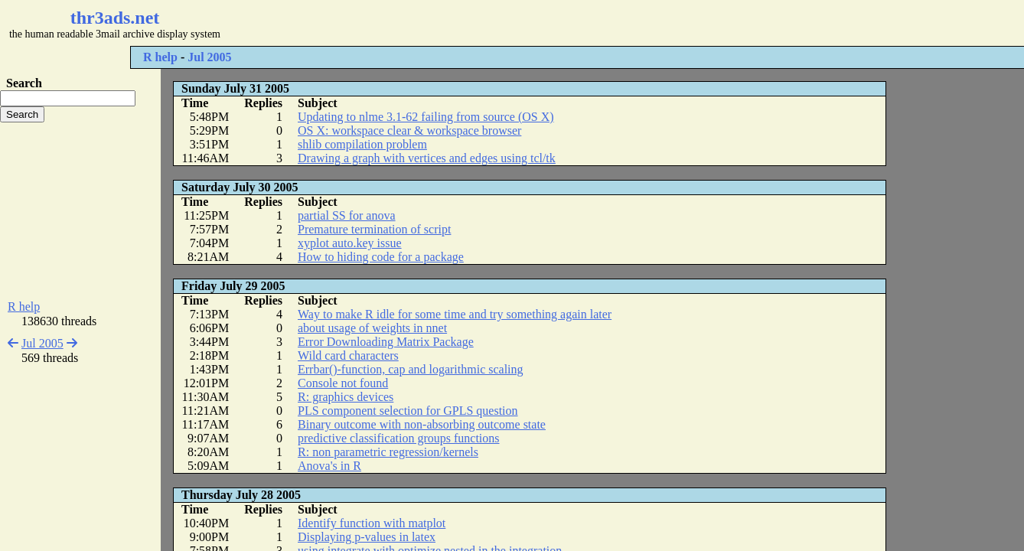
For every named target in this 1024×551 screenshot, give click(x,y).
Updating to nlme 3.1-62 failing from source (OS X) (426, 116)
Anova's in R (329, 465)
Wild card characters (348, 355)
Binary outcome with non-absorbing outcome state (422, 424)
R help (160, 57)
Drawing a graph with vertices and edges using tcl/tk (427, 158)
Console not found (343, 383)
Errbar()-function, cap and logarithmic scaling (410, 369)
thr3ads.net (115, 18)
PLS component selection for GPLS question (408, 410)
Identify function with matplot (371, 523)
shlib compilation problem (362, 144)
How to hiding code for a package (381, 256)
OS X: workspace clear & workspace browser (409, 130)
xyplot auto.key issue (350, 242)
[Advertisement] (456, 23)
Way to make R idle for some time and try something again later (454, 314)
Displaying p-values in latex (366, 536)
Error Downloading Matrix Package (386, 341)
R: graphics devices (345, 396)
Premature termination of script (374, 229)
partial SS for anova (347, 215)
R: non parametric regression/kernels (388, 451)
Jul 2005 (209, 57)
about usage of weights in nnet (372, 327)
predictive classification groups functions (398, 438)
